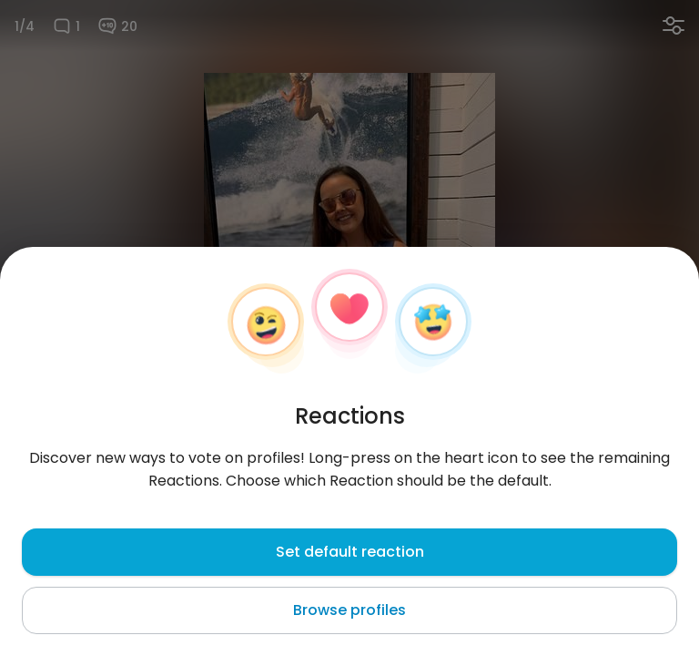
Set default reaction (350, 551)
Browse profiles (349, 610)
